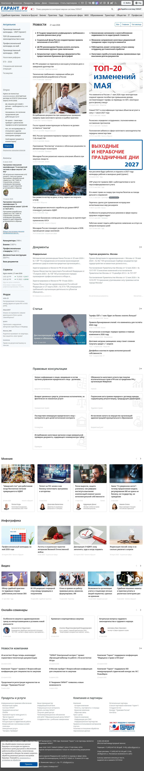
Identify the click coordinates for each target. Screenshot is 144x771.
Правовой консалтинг (10, 710)
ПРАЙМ (5, 712)
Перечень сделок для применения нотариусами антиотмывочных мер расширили (109, 203)
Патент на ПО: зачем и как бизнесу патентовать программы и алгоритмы (53, 489)
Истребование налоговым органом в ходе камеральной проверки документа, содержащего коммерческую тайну (59, 436)
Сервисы (7, 269)
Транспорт (110, 15)
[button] (129, 9)
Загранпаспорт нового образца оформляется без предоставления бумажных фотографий (58, 55)
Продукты (28, 3)
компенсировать (9, 96)
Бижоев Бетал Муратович (20, 628)
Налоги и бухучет (29, 15)
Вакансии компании (81, 710)
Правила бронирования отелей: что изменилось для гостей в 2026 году (115, 323)
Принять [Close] (28, 764)
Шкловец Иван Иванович (117, 628)
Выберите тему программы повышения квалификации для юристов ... (13, 232)
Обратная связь (80, 712)
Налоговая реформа (11, 57)
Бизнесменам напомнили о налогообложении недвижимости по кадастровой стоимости (111, 34)
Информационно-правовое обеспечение (16, 703)
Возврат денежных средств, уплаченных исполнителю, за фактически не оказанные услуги (59, 397)
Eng (138, 3)
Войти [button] (127, 3)
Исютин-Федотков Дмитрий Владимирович (75, 628)
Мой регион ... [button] (138, 296)
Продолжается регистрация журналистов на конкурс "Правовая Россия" (20, 683)
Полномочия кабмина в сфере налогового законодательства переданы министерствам (115, 132)
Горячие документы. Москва (103, 254)
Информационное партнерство (86, 722)
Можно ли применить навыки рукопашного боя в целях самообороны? (14, 315)
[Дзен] (93, 3)
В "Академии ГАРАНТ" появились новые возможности (66, 683)
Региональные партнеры (118, 703)
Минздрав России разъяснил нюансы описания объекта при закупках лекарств (58, 157)
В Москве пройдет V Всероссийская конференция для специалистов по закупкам (70, 670)
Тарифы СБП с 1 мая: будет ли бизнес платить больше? (112, 315)
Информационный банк (46, 705)
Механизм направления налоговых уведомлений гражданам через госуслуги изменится (113, 41)
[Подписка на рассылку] (82, 3)
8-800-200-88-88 (103, 741)
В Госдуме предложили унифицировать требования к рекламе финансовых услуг (60, 34)
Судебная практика (10, 15)
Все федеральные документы (42, 296)
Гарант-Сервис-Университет (47, 766)
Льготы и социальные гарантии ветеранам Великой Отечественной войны (53, 549)
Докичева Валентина (55, 504)
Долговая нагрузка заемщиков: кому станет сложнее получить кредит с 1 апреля (112, 342)
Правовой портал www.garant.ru (14, 715)
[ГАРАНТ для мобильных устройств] (86, 3)
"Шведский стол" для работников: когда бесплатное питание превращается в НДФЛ (18, 489)
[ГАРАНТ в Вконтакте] (89, 3)
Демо (44, 3)
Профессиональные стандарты (12, 249)
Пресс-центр (78, 715)
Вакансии (17, 3)
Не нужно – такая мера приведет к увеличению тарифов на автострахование (16, 122)
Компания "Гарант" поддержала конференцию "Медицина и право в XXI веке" (117, 656)
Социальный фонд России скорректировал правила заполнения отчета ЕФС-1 (60, 41)
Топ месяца (136, 24)
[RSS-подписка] (115, 3)
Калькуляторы (12, 240)
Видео (5, 566)
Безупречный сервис (10, 705)
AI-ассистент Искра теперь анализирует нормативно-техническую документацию (19, 656)
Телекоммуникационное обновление (51, 715)
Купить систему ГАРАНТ (46, 710)
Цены (37, 3)
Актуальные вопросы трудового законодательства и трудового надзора (116, 620)
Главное (125, 24)
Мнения (7, 459)
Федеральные (40, 254)
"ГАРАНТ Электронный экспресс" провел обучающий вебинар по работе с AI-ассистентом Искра (70, 658)
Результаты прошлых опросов (14, 150)
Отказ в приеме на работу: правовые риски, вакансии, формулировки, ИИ (71, 591)
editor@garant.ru (134, 747)
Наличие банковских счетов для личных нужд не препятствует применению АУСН (59, 219)
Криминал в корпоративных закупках (67, 619)
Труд (61, 15)
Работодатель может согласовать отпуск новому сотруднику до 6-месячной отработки (112, 48)
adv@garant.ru (102, 754)
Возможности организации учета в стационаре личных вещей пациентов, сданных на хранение (100, 592)
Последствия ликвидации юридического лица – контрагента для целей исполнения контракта (55, 417)
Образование (96, 15)
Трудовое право (97, 408)
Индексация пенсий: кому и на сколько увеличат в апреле (123, 548)
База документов (10, 261)
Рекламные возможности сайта (120, 754)
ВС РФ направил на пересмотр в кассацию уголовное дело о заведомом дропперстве (58, 65)
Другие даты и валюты (11, 282)
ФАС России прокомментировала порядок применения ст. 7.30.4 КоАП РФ (57, 137)
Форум (6, 294)
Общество (121, 15)
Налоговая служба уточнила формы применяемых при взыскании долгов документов (115, 55)
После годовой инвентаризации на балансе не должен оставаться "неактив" (56, 126)
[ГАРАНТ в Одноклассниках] (108, 3)
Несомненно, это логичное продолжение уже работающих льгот (15, 114)
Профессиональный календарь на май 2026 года (16, 548)
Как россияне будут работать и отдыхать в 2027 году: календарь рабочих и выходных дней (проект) (111, 172)
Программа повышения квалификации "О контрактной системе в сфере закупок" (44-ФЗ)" (15, 168)
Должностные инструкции (14, 256)
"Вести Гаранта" (8, 717)
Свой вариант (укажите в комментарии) (14, 140)
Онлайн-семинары (14, 610)
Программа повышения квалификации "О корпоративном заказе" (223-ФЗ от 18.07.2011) (15, 205)
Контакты (112, 712)
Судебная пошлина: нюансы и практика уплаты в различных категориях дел (129, 591)
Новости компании (81, 717)
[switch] (32, 9)
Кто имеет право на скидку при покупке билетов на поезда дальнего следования (114, 193)
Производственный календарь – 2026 (11, 51)
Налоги (93, 389)
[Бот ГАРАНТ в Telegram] (104, 3)
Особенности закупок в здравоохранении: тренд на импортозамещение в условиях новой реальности (23, 621)
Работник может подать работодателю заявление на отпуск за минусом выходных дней (115, 224)
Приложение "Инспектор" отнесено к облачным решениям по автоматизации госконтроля (59, 147)
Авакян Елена (125, 504)
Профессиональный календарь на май (12, 44)
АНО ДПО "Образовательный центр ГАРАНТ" (53, 717)
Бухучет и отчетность (42, 389)
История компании (81, 705)
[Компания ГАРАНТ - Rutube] (112, 3)
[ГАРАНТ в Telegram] (100, 3)
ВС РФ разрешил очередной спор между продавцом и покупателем (43, 591)
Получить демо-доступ (45, 712)
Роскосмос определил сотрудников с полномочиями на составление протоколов (112, 121)
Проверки (48, 151)
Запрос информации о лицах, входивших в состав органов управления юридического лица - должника (57, 378)
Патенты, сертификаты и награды (86, 708)
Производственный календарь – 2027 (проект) (14, 30)
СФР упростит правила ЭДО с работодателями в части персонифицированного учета (112, 183)
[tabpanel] (88, 43)
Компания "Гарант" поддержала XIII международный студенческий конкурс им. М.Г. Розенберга (118, 671)
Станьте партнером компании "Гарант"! (124, 705)
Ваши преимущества (45, 703)
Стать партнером (69, 3)
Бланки (9, 244)
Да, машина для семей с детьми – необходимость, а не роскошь (16, 106)
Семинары (54, 3)
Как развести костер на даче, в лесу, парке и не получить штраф (57, 198)
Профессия (137, 15)
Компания (6, 3)
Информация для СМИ (82, 719)
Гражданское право (42, 408)
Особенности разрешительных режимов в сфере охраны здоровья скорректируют (113, 214)
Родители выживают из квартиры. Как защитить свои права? (15, 335)
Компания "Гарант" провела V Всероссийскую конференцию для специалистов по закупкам (21, 670)
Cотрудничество (115, 708)
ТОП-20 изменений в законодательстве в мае (13, 37)
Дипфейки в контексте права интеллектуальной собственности (110, 351)
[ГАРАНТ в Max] (96, 3)
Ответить (8, 146)
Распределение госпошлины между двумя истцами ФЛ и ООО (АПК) (15, 303)
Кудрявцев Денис (89, 504)
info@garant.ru (68, 762)
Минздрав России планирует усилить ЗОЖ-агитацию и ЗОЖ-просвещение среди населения (58, 229)
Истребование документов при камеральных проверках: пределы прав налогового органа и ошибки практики (57, 116)
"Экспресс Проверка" (10, 731)
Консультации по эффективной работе (16, 722)
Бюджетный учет (50, 131)
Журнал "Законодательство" (12, 719)
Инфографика (11, 520)
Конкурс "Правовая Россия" (119, 710)
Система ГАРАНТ (8, 708)
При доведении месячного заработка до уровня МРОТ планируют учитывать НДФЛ (56, 208)
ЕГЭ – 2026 (7, 62)
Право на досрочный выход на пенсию (14, 344)
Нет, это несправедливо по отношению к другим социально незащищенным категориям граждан (15, 132)
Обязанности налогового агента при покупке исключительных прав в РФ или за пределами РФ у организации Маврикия (113, 379)
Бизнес (43, 15)
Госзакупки (7, 73)
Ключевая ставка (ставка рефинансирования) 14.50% (13, 286)
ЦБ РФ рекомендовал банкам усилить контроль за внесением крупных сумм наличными (58, 48)
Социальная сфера (74, 15)
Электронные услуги (10, 728)
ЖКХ (86, 15)
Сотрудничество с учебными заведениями (53, 719)
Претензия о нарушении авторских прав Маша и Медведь (15, 325)
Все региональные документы (98, 296)
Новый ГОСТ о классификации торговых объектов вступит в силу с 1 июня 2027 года (114, 111)
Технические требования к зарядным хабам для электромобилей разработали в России (53, 75)
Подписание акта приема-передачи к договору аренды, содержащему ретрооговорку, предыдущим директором (115, 397)
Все (117, 24)
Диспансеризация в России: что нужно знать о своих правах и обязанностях (59, 337)
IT (129, 15)
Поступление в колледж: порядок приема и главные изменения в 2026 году (111, 333)
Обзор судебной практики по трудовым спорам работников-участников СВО (14, 591)
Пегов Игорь (16, 504)
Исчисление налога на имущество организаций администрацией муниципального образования (112, 417)
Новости (39, 24)
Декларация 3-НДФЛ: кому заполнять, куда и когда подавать (88, 548)
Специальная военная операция (12, 67)
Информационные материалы (48, 708)
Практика (52, 15)
